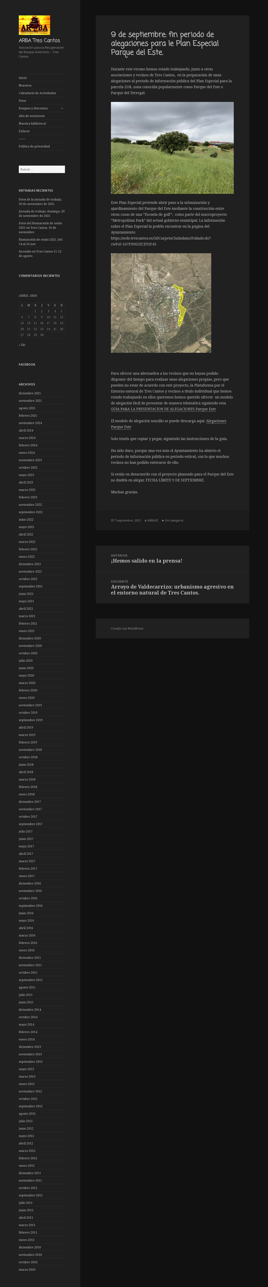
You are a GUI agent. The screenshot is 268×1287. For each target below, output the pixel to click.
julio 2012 (26, 1121)
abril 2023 (26, 482)
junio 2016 (26, 913)
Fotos (22, 101)
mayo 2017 (26, 846)
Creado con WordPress (127, 628)
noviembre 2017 (30, 809)
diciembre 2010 (30, 1247)
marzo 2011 (27, 1225)
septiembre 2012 (31, 1106)
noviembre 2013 (30, 1054)
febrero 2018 (28, 787)
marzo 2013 (27, 1076)
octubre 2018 (28, 757)
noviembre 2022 (30, 504)
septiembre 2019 (31, 720)
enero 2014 (27, 1039)
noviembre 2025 (30, 400)
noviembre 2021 (30, 571)
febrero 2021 (28, 623)
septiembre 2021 (31, 586)
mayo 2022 (26, 527)
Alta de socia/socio (32, 116)
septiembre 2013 (31, 1061)
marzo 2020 (27, 683)
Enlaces (24, 131)
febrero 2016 (28, 943)
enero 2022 (27, 556)
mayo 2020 (26, 675)
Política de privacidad (34, 146)
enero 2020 (27, 697)
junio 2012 (26, 1128)
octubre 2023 (28, 467)
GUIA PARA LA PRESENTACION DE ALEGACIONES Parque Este (163, 409)
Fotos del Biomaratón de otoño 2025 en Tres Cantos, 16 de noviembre (40, 227)
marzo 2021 (27, 616)
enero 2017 (27, 876)
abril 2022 (26, 534)
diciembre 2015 (30, 957)
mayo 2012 (26, 1136)
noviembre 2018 (30, 749)
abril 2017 (26, 853)
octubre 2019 (28, 712)
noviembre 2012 (30, 1091)
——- (22, 139)
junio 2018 (26, 764)
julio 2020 (26, 660)
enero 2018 (27, 794)
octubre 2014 (28, 1017)
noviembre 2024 (30, 423)
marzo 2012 (27, 1150)
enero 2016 (27, 950)
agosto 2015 (27, 987)
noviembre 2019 (30, 705)
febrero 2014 (28, 1032)
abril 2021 (26, 608)
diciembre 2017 (30, 801)
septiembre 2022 (31, 512)
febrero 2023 (28, 497)
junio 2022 (26, 519)
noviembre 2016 (30, 891)
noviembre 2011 (30, 1180)
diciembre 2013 (30, 1047)
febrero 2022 (28, 549)
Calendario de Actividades (37, 93)
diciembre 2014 (30, 1009)
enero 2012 (27, 1165)
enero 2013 (27, 1084)
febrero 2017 (28, 868)
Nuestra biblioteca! (32, 123)
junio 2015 (26, 1002)
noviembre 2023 (30, 460)
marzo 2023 (27, 490)
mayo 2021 (26, 601)
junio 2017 (26, 839)
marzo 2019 (27, 735)
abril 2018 (26, 772)
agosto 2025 (27, 408)
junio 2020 (26, 668)
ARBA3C (153, 520)
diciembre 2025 (30, 393)
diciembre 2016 (30, 883)
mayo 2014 (26, 1024)
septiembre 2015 (31, 980)
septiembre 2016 (31, 905)
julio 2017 (26, 831)
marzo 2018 (27, 779)
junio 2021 (26, 594)
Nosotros (25, 85)
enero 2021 (27, 631)
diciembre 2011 (30, 1173)
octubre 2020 (28, 653)
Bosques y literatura (33, 108)
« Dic (22, 345)
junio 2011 (26, 1210)
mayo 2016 (26, 920)
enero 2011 (27, 1240)
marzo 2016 (27, 935)
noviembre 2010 (30, 1254)
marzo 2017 (27, 861)
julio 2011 (26, 1202)
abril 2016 (26, 928)
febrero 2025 (28, 415)
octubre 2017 (28, 816)
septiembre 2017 (31, 824)
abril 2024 (26, 430)
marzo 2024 (27, 438)
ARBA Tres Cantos (39, 41)
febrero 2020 (28, 690)
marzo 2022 (27, 542)
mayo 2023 (26, 475)
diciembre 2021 (30, 564)
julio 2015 (26, 995)
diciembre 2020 (30, 638)
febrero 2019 (28, 742)
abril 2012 (26, 1143)
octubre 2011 (28, 1188)
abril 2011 (26, 1217)
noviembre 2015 (30, 965)
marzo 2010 (27, 1269)
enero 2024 (27, 452)
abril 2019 (26, 727)
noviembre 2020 (30, 646)
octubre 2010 (28, 1262)
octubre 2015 (28, 972)
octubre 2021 (28, 579)
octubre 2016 (28, 898)
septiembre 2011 (31, 1195)
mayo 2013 (26, 1069)
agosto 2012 (27, 1113)
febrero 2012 (28, 1158)
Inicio (23, 78)
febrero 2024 (28, 445)
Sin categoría (174, 520)
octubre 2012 (28, 1099)
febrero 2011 (28, 1232)
